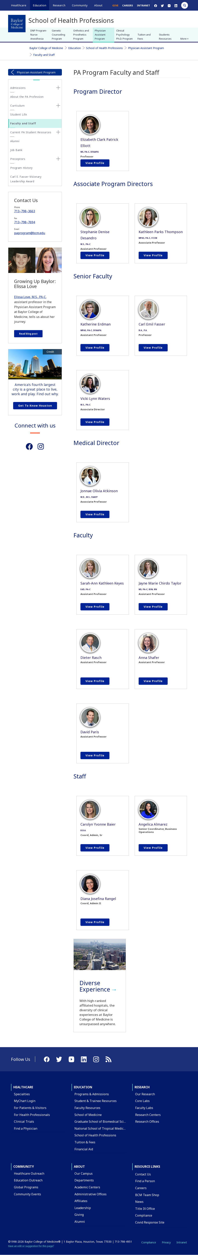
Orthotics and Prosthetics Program (81, 34)
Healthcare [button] (18, 5)
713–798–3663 (24, 211)
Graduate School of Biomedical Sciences (103, 1121)
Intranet (143, 5)
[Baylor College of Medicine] (17, 23)
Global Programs (26, 1187)
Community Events (27, 1194)
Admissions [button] (18, 88)
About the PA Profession (27, 97)
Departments (84, 1180)
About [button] (98, 5)
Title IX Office (145, 1209)
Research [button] (59, 5)
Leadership (82, 1208)
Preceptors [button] (17, 159)
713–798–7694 (24, 222)
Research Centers (148, 1115)
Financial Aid (83, 1149)
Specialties (22, 1094)
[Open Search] (184, 5)
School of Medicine (88, 1115)
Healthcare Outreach (29, 1173)
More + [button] (184, 38)
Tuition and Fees (144, 36)
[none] (58, 88)
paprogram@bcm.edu (29, 233)
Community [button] (80, 5)
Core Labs (142, 1101)
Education (74, 48)
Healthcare (23, 1087)
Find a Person (145, 1181)
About (79, 1166)
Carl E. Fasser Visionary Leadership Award (25, 179)
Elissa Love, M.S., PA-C (30, 297)
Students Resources (165, 36)
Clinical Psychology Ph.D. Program (124, 34)
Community (23, 1166)
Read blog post (28, 333)
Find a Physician (25, 1128)
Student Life (18, 114)
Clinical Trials (24, 1121)
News (139, 1202)
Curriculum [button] (17, 105)
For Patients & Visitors (30, 1108)
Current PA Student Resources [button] (30, 132)
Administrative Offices (90, 1194)
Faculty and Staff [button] (23, 123)
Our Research (145, 1094)
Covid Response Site (149, 1222)
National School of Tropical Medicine (101, 1128)
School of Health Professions (104, 48)
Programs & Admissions (91, 1094)
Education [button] (39, 5)
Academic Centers (87, 1187)
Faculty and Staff (44, 55)
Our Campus (83, 1173)
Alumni (14, 141)
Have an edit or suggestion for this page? (31, 1246)
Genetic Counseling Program (58, 34)
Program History (21, 168)
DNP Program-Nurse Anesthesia (38, 34)
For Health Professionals (32, 1115)
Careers (127, 5)
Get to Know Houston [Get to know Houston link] (35, 405)
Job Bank (16, 150)
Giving (79, 1215)
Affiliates (80, 1201)
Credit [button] (50, 351)
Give (115, 5)
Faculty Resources (87, 1108)
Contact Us (143, 1174)
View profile (94, 163)
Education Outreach (28, 1180)
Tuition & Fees (84, 1142)
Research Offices (147, 1121)
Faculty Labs (144, 1108)
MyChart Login (24, 1101)
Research (142, 1087)
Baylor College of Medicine (46, 48)
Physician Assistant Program (100, 34)
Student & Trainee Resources (95, 1101)
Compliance (143, 1215)
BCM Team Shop (147, 1195)
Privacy (166, 1242)
